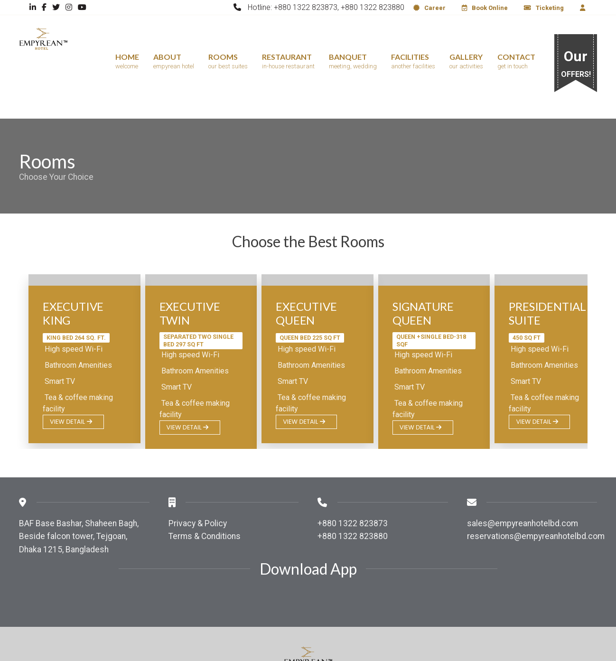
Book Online (485, 7)
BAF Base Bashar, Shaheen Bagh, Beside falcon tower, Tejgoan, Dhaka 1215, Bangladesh (79, 481)
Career (429, 7)
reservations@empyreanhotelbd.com (536, 481)
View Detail (71, 367)
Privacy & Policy (197, 469)
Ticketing (544, 7)
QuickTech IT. (424, 640)
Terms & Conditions (204, 481)
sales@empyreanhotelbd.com (522, 469)
